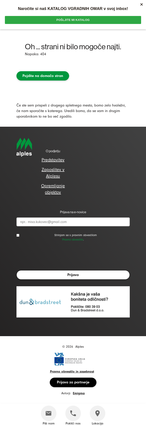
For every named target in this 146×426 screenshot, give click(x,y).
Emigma (79, 393)
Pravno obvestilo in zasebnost (72, 371)
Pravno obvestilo (72, 239)
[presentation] (50, 257)
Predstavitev (53, 159)
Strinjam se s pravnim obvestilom (75, 235)
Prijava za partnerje (73, 382)
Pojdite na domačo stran (42, 76)
